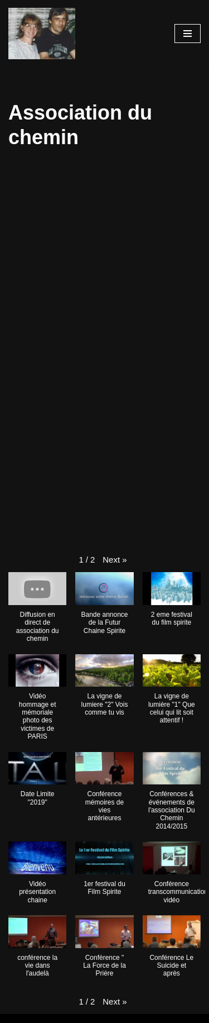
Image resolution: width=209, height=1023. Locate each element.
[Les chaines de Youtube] (41, 33)
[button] (114, 560)
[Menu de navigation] (187, 33)
